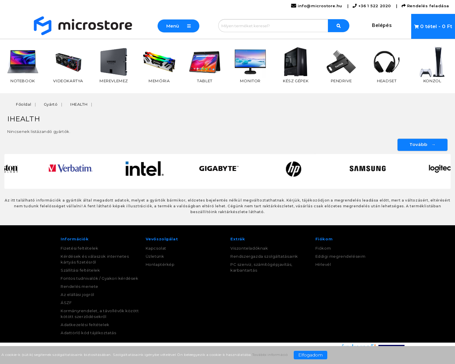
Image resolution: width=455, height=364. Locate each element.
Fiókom (323, 248)
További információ (270, 354)
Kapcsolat (156, 248)
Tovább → (422, 144)
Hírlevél (323, 264)
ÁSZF (66, 302)
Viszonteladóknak (249, 248)
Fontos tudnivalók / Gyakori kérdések (99, 278)
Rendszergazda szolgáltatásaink (264, 256)
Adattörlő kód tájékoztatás (88, 332)
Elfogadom (310, 355)
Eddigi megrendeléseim (340, 256)
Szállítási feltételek (80, 270)
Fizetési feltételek (79, 248)
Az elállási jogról (77, 294)
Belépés (382, 25)
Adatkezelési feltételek (85, 324)
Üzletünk (155, 256)
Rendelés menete (79, 286)
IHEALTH (78, 104)
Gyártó (51, 104)
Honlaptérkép (160, 264)
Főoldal (23, 104)
